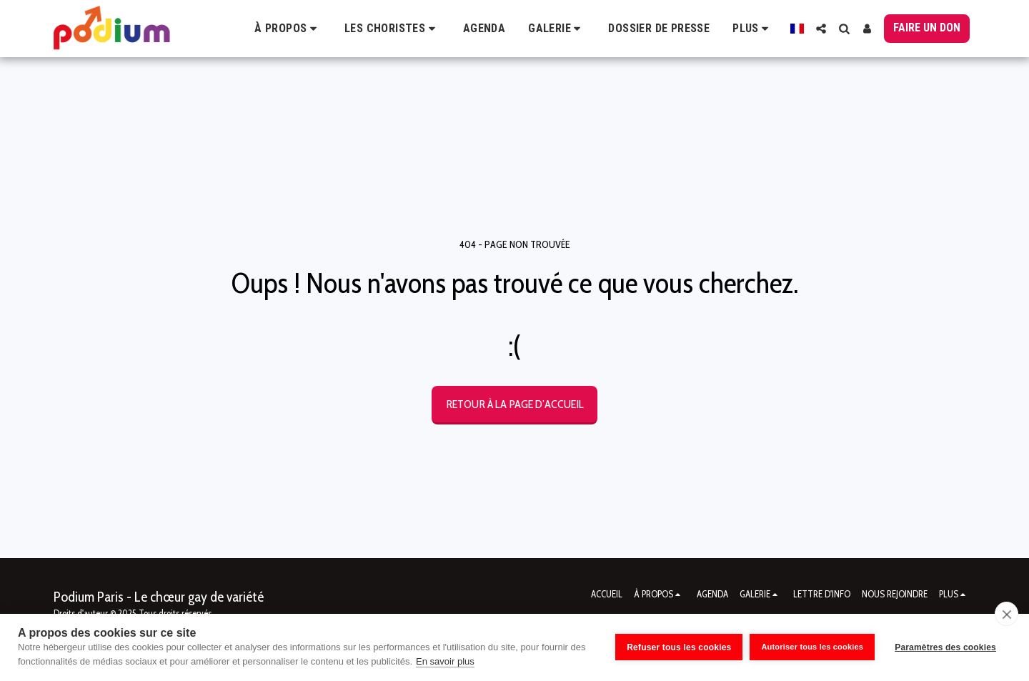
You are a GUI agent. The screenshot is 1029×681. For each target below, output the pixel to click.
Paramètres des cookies (945, 647)
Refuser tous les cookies (679, 647)
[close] (1006, 614)
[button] (288, 28)
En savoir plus (445, 661)
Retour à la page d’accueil (515, 404)
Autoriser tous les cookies (812, 646)
